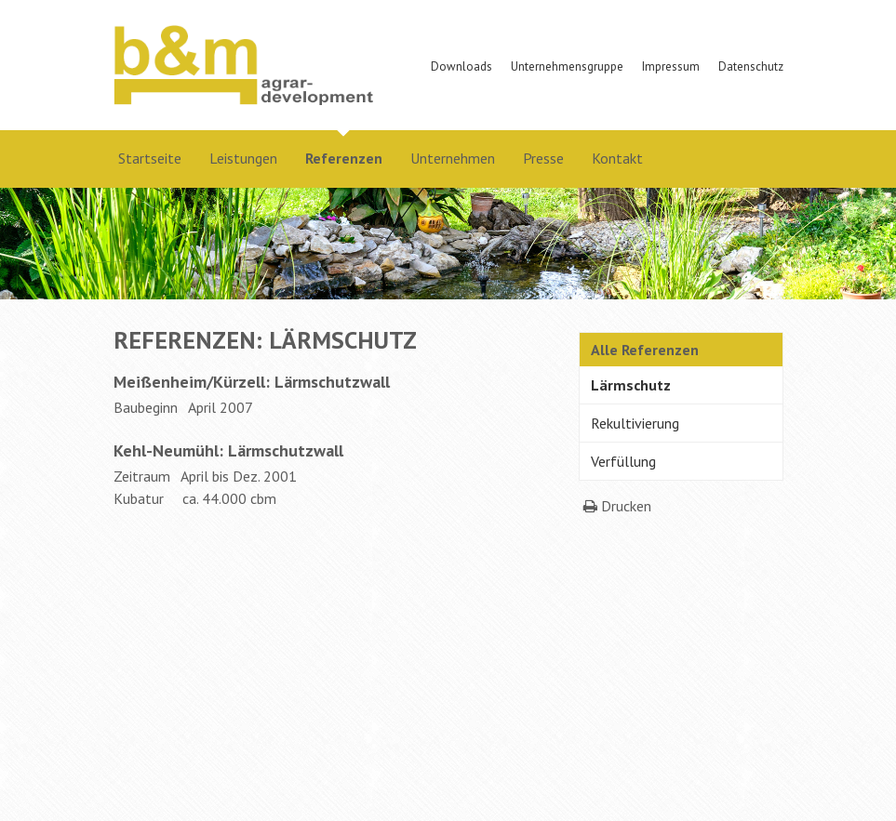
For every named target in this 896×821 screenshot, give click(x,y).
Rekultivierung (635, 423)
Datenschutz (750, 66)
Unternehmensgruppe (567, 66)
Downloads (461, 66)
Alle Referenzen (645, 349)
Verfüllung (623, 461)
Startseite (149, 158)
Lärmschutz (631, 385)
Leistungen (243, 158)
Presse (543, 158)
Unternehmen (452, 158)
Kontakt (617, 158)
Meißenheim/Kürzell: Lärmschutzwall (252, 381)
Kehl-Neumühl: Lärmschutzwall (228, 450)
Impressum (671, 66)
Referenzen (343, 158)
